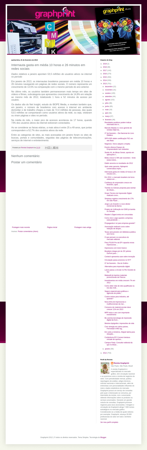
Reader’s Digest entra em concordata (119, 215)
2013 (105, 84)
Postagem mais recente (21, 227)
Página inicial (52, 227)
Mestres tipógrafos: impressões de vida (119, 323)
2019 (105, 64)
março (107, 116)
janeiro (108, 349)
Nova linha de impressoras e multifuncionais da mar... (115, 303)
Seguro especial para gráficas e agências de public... (116, 292)
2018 (105, 67)
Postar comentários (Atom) (28, 231)
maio (107, 110)
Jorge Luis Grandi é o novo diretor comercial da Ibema (117, 205)
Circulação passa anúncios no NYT (118, 260)
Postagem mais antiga (82, 227)
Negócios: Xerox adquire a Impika (117, 144)
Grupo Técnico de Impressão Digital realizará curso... (118, 194)
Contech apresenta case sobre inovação (120, 257)
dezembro (109, 87)
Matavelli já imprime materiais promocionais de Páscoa (116, 276)
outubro (108, 93)
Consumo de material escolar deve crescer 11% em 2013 (118, 308)
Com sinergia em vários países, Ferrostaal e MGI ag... (116, 328)
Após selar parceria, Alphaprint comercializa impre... (116, 167)
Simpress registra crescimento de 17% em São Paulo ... (119, 200)
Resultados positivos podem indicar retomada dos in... (118, 123)
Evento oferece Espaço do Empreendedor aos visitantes (117, 148)
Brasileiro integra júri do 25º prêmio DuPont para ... (118, 252)
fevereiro (108, 120)
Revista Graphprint (121, 363)
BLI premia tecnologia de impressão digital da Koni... (118, 319)
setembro (109, 96)
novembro (109, 90)
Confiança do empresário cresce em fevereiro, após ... (118, 184)
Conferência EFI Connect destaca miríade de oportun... (117, 338)
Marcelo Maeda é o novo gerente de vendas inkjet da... (118, 129)
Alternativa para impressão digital (117, 267)
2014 (105, 80)
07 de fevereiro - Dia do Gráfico (116, 263)
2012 (105, 353)
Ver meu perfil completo (109, 422)
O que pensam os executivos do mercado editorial (117, 238)
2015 (105, 77)
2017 (105, 70)
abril (107, 113)
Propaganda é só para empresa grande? (120, 223)
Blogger (103, 437)
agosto (108, 100)
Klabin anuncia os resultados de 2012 (119, 163)
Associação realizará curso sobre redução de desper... (117, 228)
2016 (105, 74)
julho (107, 103)
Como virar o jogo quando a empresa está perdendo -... (119, 219)
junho (107, 106)
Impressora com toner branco (116, 248)
